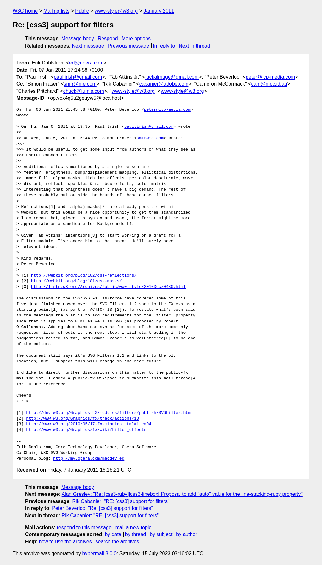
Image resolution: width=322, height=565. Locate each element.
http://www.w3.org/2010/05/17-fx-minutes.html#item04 (88, 424)
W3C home (25, 11)
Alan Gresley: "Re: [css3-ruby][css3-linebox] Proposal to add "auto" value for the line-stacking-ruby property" (182, 494)
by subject (161, 534)
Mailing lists (56, 11)
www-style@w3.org (116, 11)
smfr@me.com (80, 84)
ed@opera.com (86, 62)
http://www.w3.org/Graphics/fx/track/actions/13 (82, 419)
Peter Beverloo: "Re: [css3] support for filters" (102, 508)
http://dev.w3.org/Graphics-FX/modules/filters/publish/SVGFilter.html (109, 413)
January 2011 (158, 11)
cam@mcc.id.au (269, 84)
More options (136, 38)
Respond (108, 38)
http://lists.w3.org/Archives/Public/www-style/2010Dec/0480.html (108, 287)
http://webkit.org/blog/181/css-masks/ (76, 281)
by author (186, 534)
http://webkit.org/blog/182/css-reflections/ (83, 275)
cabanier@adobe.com (164, 84)
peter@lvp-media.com (270, 77)
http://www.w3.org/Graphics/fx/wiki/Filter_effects (86, 430)
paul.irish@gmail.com (78, 77)
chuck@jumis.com (83, 91)
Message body (77, 38)
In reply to (164, 45)
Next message (88, 45)
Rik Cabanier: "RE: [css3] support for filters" (120, 501)
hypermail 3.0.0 (99, 553)
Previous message (128, 45)
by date (113, 534)
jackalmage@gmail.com (172, 77)
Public (82, 11)
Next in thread (194, 45)
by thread (135, 534)
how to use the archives (65, 541)
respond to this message (84, 527)
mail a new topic (133, 527)
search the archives (117, 541)
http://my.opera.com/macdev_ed (88, 459)
